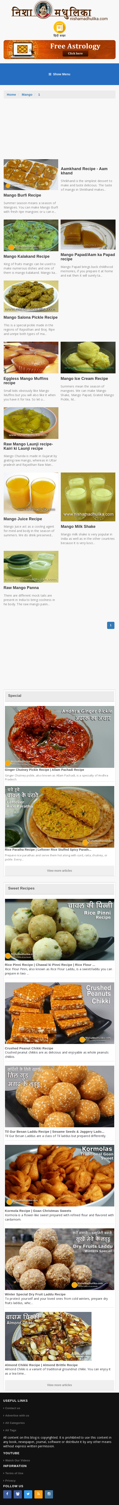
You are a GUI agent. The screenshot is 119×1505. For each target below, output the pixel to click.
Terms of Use (14, 1473)
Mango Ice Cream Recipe (84, 378)
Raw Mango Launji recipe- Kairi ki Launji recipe (28, 446)
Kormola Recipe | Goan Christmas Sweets (38, 1211)
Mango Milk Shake (78, 526)
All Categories (15, 1423)
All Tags (10, 1430)
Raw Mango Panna (21, 588)
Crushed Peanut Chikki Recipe (29, 1048)
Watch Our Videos (17, 1460)
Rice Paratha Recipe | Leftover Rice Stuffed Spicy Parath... (48, 849)
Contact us (12, 1408)
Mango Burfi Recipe (22, 195)
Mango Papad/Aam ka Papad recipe (88, 257)
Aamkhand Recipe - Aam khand (84, 171)
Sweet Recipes (21, 888)
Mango (27, 94)
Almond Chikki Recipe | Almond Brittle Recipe (41, 1365)
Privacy (10, 1480)
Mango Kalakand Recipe (27, 256)
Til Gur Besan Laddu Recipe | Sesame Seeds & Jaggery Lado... (55, 1131)
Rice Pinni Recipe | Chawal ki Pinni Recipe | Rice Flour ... (50, 965)
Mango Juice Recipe (23, 519)
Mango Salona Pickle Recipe (31, 317)
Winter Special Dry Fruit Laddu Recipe (35, 1294)
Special (14, 696)
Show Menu (59, 74)
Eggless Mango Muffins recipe (26, 380)
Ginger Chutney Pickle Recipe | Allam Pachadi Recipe (44, 769)
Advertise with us (17, 1415)
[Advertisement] (59, 131)
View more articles (59, 870)
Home (11, 94)
